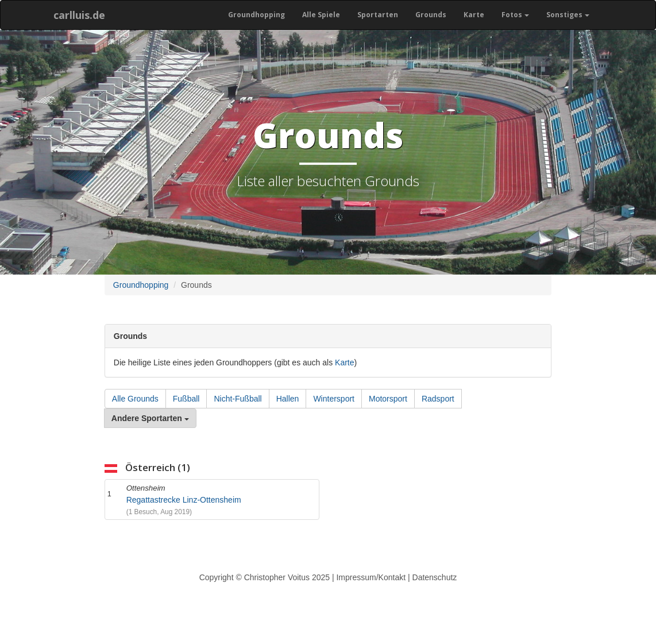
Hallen (287, 398)
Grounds (430, 15)
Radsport (438, 398)
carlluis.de (79, 15)
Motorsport (388, 398)
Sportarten (377, 15)
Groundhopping (256, 15)
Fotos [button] (515, 15)
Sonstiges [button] (567, 15)
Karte (474, 15)
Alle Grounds (135, 398)
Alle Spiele (321, 15)
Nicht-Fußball (237, 398)
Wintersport (333, 398)
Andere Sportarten (150, 418)
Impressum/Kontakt (371, 577)
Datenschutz (434, 577)
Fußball (186, 398)
